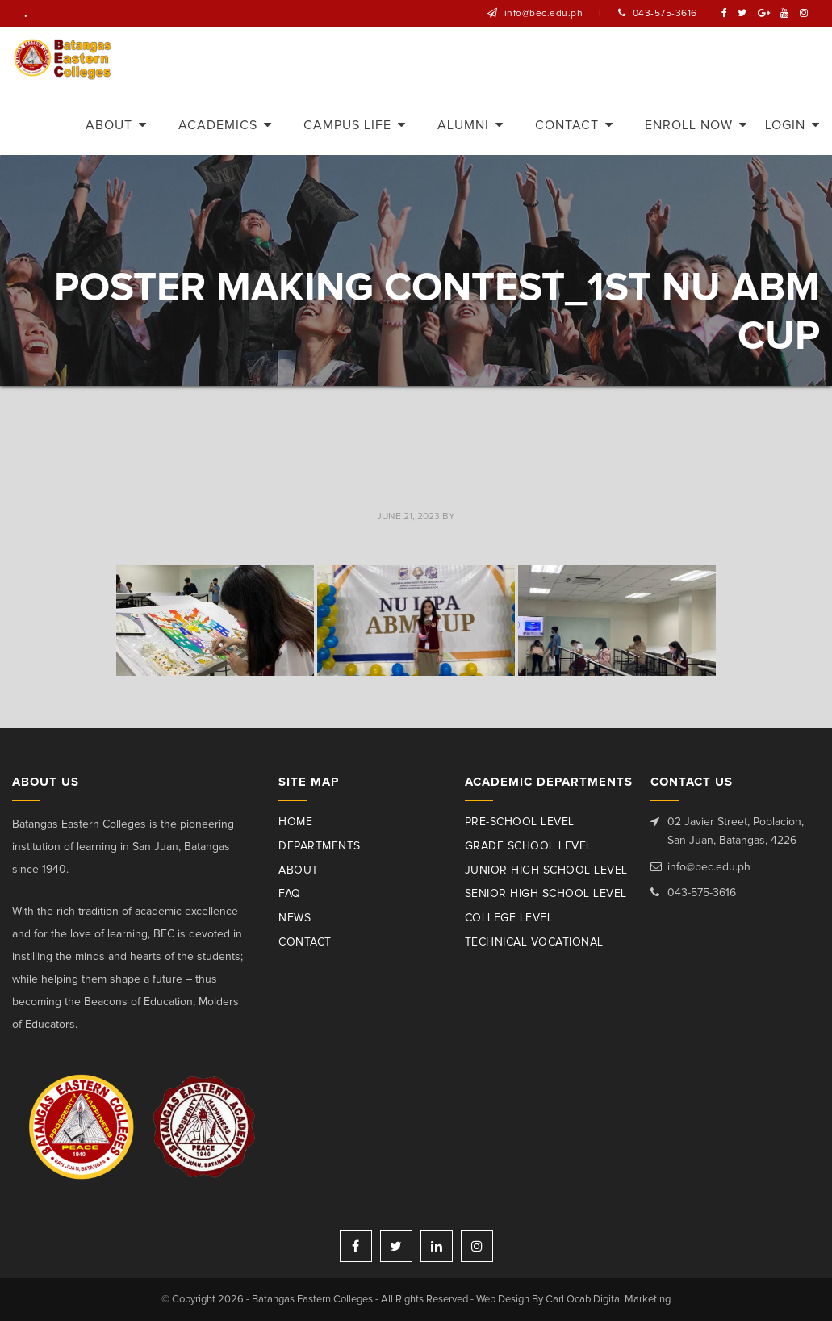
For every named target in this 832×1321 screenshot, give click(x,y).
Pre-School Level (520, 822)
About (298, 870)
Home (295, 822)
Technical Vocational (534, 942)
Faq (289, 894)
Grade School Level (528, 846)
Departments (319, 846)
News (294, 918)
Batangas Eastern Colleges (63, 59)
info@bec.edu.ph (543, 14)
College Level (509, 918)
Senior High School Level (546, 894)
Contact (305, 942)
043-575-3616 (665, 14)
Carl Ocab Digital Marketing (608, 1299)
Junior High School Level (546, 870)
